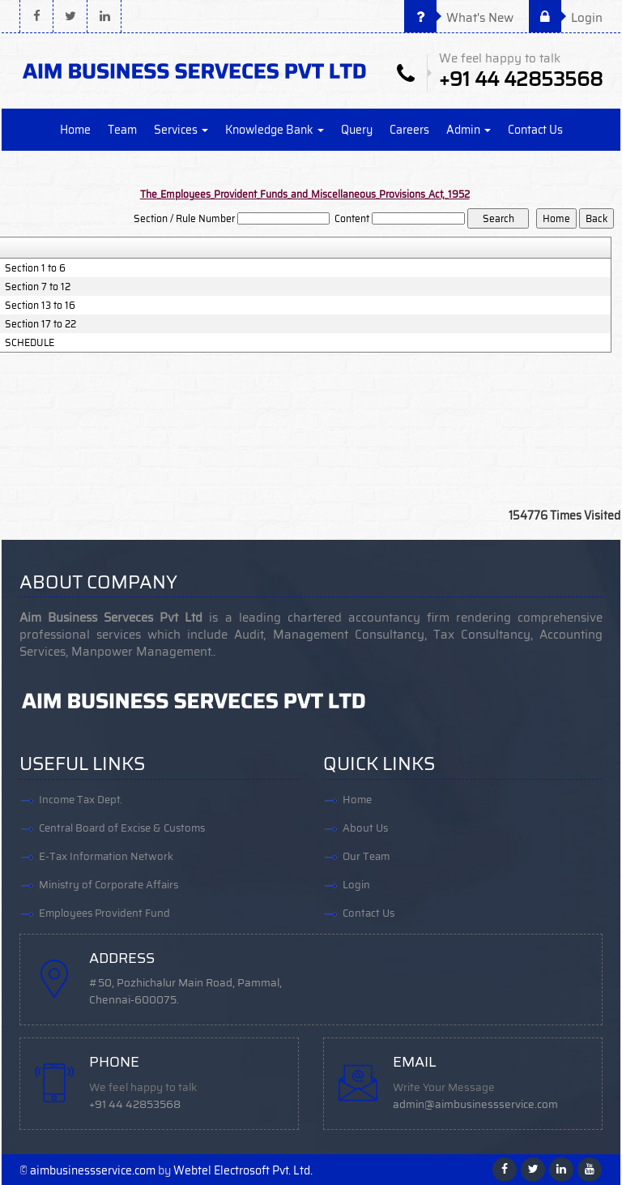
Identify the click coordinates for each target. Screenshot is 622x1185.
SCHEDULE (29, 342)
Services (181, 130)
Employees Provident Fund (104, 913)
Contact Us (535, 130)
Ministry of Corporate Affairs (108, 884)
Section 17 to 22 (40, 324)
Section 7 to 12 (37, 286)
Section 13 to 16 (40, 305)
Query (357, 130)
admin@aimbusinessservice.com (475, 1104)
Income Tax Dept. (80, 799)
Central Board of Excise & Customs (122, 827)
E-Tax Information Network (106, 856)
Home (75, 130)
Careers (409, 130)
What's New (458, 18)
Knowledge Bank (274, 130)
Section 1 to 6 (35, 268)
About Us (365, 827)
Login (566, 18)
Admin (468, 130)
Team (122, 130)
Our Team (366, 856)
